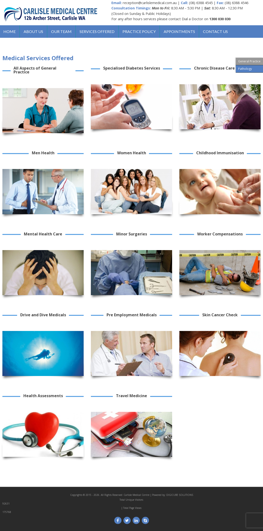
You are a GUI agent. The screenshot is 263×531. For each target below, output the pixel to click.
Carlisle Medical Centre (136, 495)
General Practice (249, 61)
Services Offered (98, 31)
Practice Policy (140, 31)
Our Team (62, 31)
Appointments (180, 31)
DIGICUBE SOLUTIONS (179, 495)
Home (10, 31)
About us (34, 31)
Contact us (217, 31)
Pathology (245, 69)
